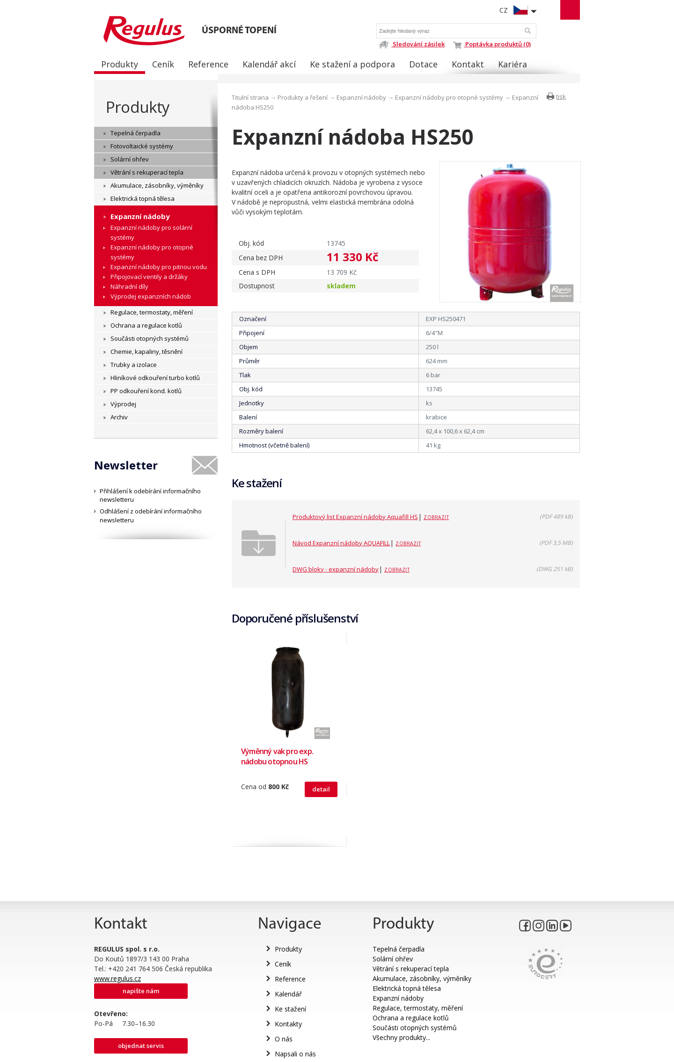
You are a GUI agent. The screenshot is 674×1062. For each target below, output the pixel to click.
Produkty (137, 106)
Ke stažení (290, 1008)
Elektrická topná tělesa (407, 988)
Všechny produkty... (401, 1037)
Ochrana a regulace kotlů (411, 1017)
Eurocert (545, 963)
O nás (284, 1038)
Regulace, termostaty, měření (418, 1007)
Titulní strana (250, 97)
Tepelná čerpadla (399, 949)
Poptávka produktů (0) (492, 44)
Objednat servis (141, 1045)
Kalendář (288, 993)
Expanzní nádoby (361, 97)
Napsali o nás (295, 1053)
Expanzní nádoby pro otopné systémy (449, 97)
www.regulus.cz (117, 978)
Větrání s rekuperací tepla (411, 968)
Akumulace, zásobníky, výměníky (422, 978)
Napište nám (141, 991)
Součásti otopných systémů (415, 1027)
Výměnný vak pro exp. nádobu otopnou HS (277, 756)
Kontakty (288, 1023)
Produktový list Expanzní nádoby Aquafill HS (355, 517)
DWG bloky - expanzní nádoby (336, 569)
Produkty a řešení (303, 97)
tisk (561, 96)
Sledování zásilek (412, 44)
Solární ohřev (393, 958)
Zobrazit (436, 517)
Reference (290, 978)
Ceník (283, 963)
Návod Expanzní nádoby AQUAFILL (341, 543)
